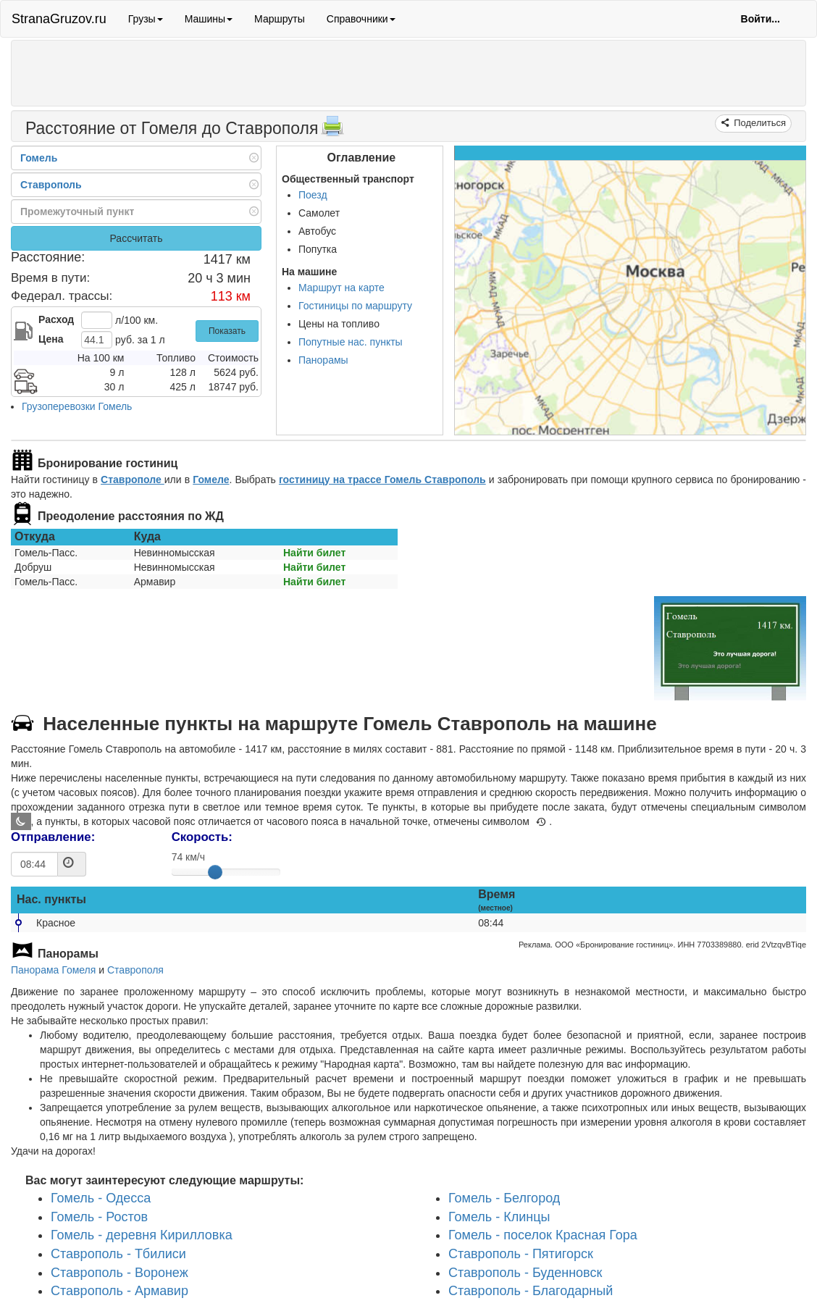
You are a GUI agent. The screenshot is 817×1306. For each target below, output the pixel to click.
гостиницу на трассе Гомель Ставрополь (382, 479)
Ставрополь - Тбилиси (118, 1254)
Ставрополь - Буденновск (525, 1272)
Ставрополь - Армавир (119, 1291)
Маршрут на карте (341, 287)
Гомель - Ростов (99, 1217)
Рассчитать (135, 238)
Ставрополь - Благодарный (530, 1291)
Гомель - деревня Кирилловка (141, 1235)
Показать (227, 331)
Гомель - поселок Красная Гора (542, 1235)
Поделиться (759, 122)
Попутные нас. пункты (350, 342)
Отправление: (53, 837)
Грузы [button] (145, 19)
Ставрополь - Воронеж (119, 1272)
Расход (56, 319)
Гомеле (211, 479)
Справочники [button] (361, 19)
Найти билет (314, 552)
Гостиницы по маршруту (355, 305)
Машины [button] (208, 19)
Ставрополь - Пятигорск (520, 1254)
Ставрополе (132, 479)
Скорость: (202, 837)
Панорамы (323, 360)
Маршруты (279, 19)
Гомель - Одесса (101, 1198)
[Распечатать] (332, 130)
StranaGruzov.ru (59, 19)
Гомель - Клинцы (499, 1217)
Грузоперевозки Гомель (77, 406)
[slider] (215, 872)
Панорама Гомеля (53, 970)
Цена (50, 339)
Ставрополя (135, 970)
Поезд (312, 195)
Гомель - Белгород (504, 1198)
